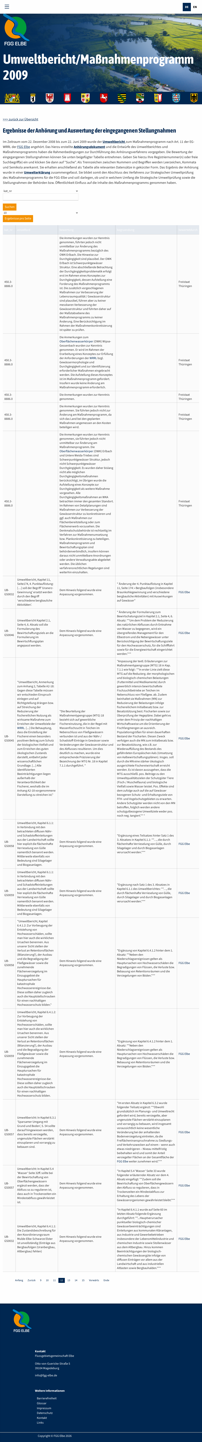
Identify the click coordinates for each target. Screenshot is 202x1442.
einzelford (23, 230)
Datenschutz (45, 1413)
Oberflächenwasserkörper (76, 341)
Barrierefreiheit (46, 1398)
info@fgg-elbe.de (46, 1375)
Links (40, 1423)
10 (47, 1280)
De (187, 7)
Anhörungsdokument (89, 147)
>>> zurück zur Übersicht (20, 119)
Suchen (10, 207)
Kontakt (42, 1418)
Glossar (41, 1403)
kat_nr (8, 230)
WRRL (93, 358)
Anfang (19, 1280)
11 (54, 1280)
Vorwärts (94, 1280)
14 (76, 1280)
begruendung (125, 230)
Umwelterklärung (37, 172)
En (195, 7)
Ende (106, 1280)
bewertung (67, 230)
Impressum (44, 1408)
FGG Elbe (23, 147)
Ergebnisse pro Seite (18, 218)
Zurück (32, 1280)
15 (83, 1280)
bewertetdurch (188, 230)
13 (68, 1280)
